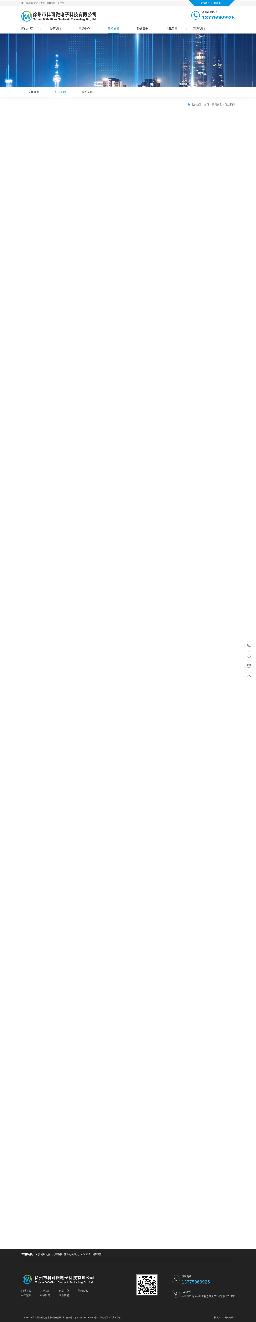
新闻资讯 (113, 28)
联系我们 (218, 3)
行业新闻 (60, 94)
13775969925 (249, 645)
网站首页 (27, 28)
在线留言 (205, 3)
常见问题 (87, 92)
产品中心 (84, 28)
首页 (206, 104)
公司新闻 (33, 92)
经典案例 (142, 28)
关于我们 (55, 28)
